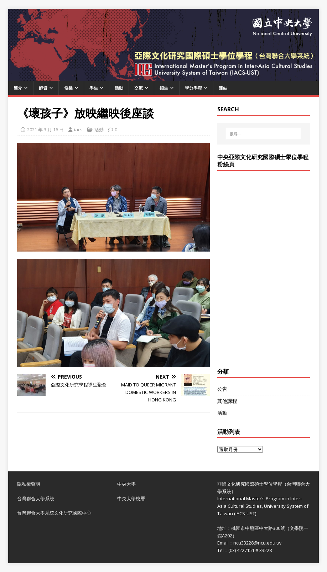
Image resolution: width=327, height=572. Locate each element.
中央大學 (126, 484)
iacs (78, 129)
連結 (223, 88)
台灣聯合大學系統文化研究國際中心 (54, 513)
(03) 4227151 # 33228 (250, 550)
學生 (93, 88)
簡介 (18, 88)
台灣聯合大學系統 (35, 498)
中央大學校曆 (131, 498)
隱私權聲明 (28, 484)
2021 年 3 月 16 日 (45, 129)
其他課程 (227, 401)
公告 (222, 388)
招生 (164, 88)
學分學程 (193, 88)
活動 (119, 88)
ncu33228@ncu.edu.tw (257, 543)
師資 (43, 88)
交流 (138, 88)
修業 (68, 88)
